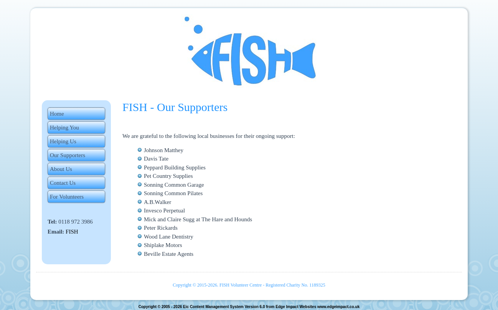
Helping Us (63, 141)
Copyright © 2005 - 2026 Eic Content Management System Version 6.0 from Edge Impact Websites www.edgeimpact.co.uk (249, 307)
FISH (72, 232)
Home (57, 114)
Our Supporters (67, 155)
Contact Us (63, 183)
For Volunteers (67, 197)
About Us (61, 169)
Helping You (64, 127)
